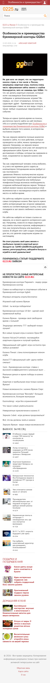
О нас (23, 675)
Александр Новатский (27, 43)
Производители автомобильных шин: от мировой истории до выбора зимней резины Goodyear (23, 503)
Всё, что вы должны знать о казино (19, 420)
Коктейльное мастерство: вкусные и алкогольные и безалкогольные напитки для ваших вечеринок (18, 611)
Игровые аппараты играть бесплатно (20, 297)
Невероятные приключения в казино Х (21, 410)
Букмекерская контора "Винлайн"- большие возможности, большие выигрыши (23, 395)
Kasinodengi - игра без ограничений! (20, 401)
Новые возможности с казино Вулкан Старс (23, 389)
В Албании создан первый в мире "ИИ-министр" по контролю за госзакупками (23, 437)
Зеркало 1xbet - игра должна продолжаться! (23, 415)
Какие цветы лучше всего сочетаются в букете (23, 569)
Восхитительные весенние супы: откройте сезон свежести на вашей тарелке (16, 638)
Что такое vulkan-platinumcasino (18, 406)
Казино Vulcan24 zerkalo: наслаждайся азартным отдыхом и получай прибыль (21, 339)
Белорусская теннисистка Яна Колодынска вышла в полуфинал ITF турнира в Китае (23, 479)
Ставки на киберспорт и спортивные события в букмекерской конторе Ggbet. (25, 291)
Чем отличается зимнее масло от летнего (22, 491)
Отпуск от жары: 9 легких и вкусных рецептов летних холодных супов (17, 625)
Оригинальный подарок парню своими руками (21, 593)
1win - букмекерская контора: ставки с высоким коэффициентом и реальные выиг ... (24, 368)
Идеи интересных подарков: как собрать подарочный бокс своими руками (18, 581)
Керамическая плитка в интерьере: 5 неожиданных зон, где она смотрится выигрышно (22, 519)
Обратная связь (23, 668)
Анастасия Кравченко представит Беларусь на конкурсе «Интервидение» (23, 465)
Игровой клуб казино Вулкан (16, 301)
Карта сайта (23, 671)
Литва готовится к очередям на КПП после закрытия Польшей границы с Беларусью (23, 451)
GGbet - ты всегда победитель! (17, 306)
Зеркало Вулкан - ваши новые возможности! (23, 424)
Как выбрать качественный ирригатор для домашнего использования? (23, 544)
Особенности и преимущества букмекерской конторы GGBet (25, 125)
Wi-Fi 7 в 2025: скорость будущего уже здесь (23, 532)
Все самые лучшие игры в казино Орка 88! (23, 333)
